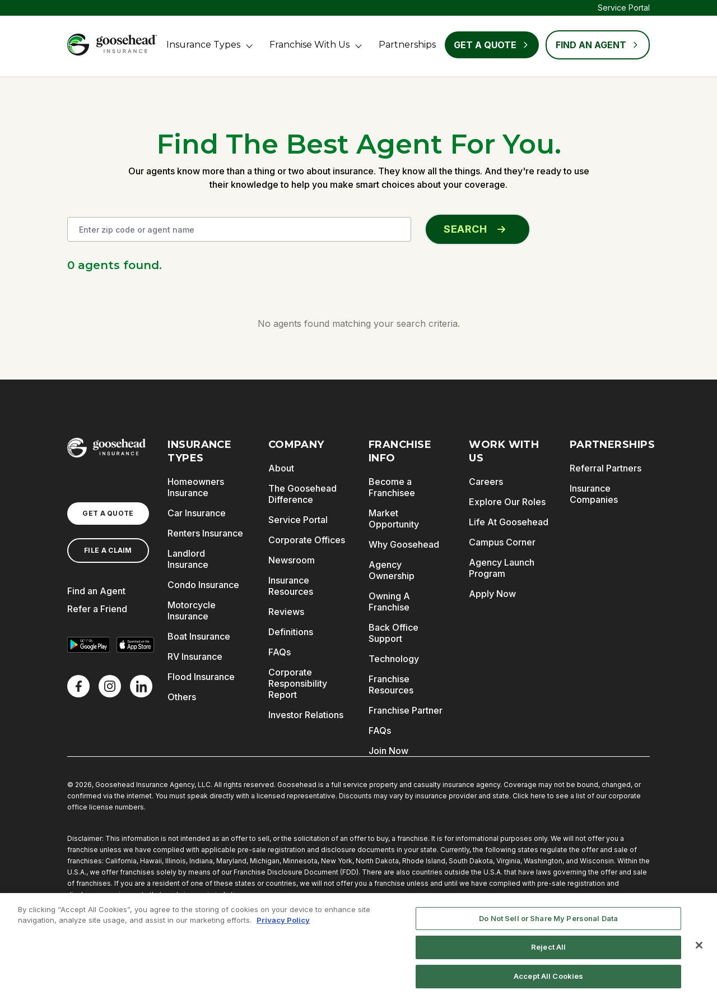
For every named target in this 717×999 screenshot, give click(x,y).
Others (181, 696)
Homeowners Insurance (195, 487)
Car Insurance (196, 513)
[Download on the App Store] (136, 645)
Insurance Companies (594, 494)
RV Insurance (194, 656)
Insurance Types (203, 44)
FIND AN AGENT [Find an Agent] (598, 44)
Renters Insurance (205, 533)
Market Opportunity (394, 518)
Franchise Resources (391, 684)
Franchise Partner (406, 710)
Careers (486, 481)
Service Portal (624, 7)
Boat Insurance (198, 636)
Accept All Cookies (548, 982)
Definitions (290, 631)
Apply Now (492, 593)
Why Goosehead (404, 544)
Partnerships (407, 44)
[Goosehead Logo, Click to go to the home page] (112, 44)
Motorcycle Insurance (191, 610)
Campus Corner (502, 542)
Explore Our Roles (507, 501)
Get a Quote (492, 44)
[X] (110, 686)
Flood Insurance (201, 676)
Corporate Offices (306, 539)
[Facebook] (78, 686)
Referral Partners (605, 468)
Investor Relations (305, 714)
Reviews (286, 611)
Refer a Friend (97, 608)
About (281, 468)
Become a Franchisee (392, 487)
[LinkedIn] (141, 686)
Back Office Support (393, 633)
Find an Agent (96, 590)
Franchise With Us (309, 44)
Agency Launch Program (501, 568)
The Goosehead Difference (302, 494)
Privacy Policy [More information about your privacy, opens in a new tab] (283, 926)
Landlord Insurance (187, 559)
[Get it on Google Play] (88, 645)
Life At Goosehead (508, 522)
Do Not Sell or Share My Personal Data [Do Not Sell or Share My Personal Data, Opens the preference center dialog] (548, 924)
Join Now (388, 750)
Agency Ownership (392, 570)
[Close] (699, 951)
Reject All (548, 953)
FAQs (279, 652)
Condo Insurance (203, 584)
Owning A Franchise (389, 601)
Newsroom (291, 560)
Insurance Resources (290, 586)
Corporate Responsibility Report (297, 683)
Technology (394, 658)
